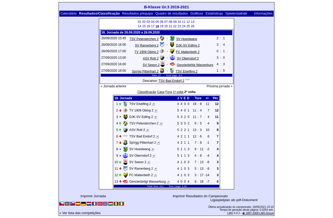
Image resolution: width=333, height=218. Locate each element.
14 (139, 26)
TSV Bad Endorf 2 (171, 81)
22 (175, 26)
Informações (263, 13)
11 (183, 22)
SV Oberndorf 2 (188, 58)
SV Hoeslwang (186, 39)
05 (157, 22)
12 (188, 22)
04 (153, 22)
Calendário (68, 13)
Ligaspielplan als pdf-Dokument (234, 200)
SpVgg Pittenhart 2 (145, 71)
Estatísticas (214, 13)
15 (144, 26)
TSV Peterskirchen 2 (143, 39)
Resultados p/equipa (137, 13)
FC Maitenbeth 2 (187, 52)
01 (139, 22)
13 (192, 22)
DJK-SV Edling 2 (188, 45)
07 (166, 22)
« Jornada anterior (113, 86)
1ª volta (178, 92)
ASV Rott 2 (150, 58)
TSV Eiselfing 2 (186, 71)
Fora (168, 92)
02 (144, 22)
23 (179, 26)
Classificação (146, 92)
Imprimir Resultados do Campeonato (200, 196)
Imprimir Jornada (93, 196)
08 (170, 22)
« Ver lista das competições (79, 213)
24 (183, 26)
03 (148, 22)
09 (175, 22)
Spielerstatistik (237, 13)
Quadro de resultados (171, 13)
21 (170, 26)
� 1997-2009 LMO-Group (257, 213)
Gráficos (196, 13)
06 (161, 22)
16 (148, 26)
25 (188, 26)
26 (192, 26)
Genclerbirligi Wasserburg (195, 65)
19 (161, 26)
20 (166, 26)
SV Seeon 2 (151, 65)
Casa (161, 92)
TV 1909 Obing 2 (146, 52)
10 (179, 22)
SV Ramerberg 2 (146, 45)
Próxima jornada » (219, 86)
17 (153, 26)
